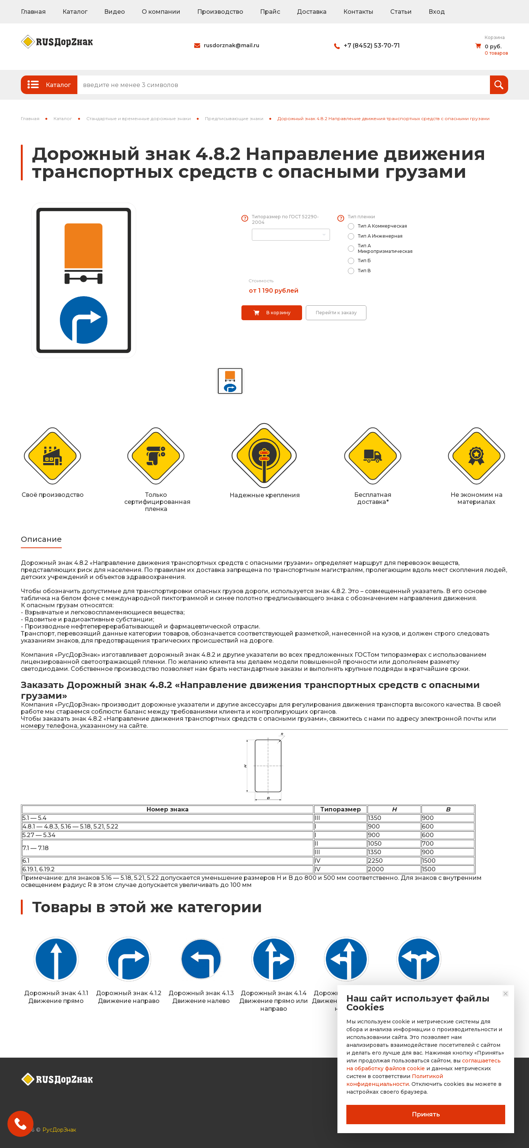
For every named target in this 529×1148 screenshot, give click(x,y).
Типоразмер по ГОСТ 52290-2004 (285, 219)
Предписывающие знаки (234, 118)
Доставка (312, 11)
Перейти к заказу (336, 312)
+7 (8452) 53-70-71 (372, 45)
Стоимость (261, 280)
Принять (426, 1114)
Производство (220, 11)
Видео (114, 11)
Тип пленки (361, 216)
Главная (33, 11)
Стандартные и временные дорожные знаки (138, 118)
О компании (161, 11)
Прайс (270, 11)
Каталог (74, 11)
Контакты (358, 11)
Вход (437, 11)
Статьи (401, 11)
